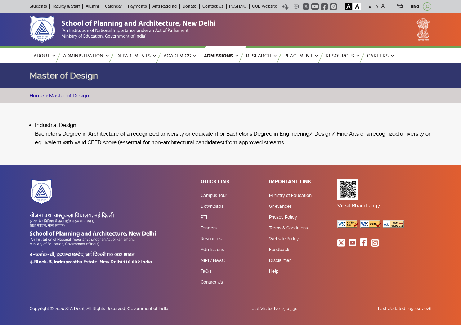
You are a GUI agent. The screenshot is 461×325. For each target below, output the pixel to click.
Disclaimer (280, 260)
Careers (380, 55)
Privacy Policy (283, 217)
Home (37, 95)
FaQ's (206, 271)
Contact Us (212, 6)
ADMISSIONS (221, 55)
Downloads (212, 206)
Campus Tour (214, 195)
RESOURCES (342, 55)
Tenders (209, 227)
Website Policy (284, 238)
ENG (415, 6)
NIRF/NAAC (213, 260)
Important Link (290, 182)
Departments (136, 55)
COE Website (264, 6)
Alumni (92, 6)
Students (38, 6)
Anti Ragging (164, 6)
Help (273, 271)
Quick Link (215, 182)
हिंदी (400, 6)
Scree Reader (295, 6)
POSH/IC (237, 6)
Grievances (280, 206)
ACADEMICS (180, 55)
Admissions (212, 249)
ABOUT (44, 55)
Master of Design (68, 95)
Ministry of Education (290, 195)
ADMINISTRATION (85, 55)
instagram (333, 6)
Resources (211, 238)
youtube (315, 6)
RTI (204, 217)
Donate (190, 6)
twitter (306, 6)
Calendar (113, 6)
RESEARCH (261, 55)
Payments (137, 6)
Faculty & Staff (66, 6)
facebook (324, 6)
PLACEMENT (301, 55)
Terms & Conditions (288, 227)
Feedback (279, 249)
